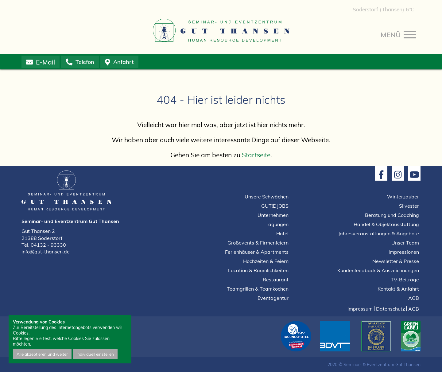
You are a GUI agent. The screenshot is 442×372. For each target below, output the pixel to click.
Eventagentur (273, 298)
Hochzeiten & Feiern (266, 261)
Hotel (282, 233)
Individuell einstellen (95, 354)
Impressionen (404, 252)
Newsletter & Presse (395, 261)
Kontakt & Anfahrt (398, 289)
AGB (413, 298)
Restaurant (276, 279)
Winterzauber (403, 197)
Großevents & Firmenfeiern (258, 243)
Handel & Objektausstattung (386, 224)
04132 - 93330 (48, 245)
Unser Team (405, 243)
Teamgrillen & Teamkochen (258, 289)
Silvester (409, 206)
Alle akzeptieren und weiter (42, 354)
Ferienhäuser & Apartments (257, 252)
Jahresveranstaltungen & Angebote (378, 233)
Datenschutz (390, 308)
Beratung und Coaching (392, 215)
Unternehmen (273, 215)
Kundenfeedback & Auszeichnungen (378, 270)
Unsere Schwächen (267, 197)
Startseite (256, 155)
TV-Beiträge (405, 279)
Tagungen (277, 224)
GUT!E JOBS (275, 206)
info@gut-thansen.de (45, 252)
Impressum (360, 308)
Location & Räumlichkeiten (258, 270)
